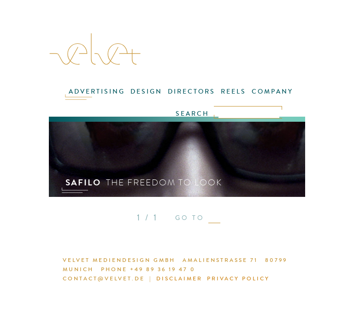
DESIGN (146, 91)
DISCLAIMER (179, 278)
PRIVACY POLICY (238, 278)
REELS (233, 91)
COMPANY (272, 91)
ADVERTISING (97, 91)
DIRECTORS (191, 91)
